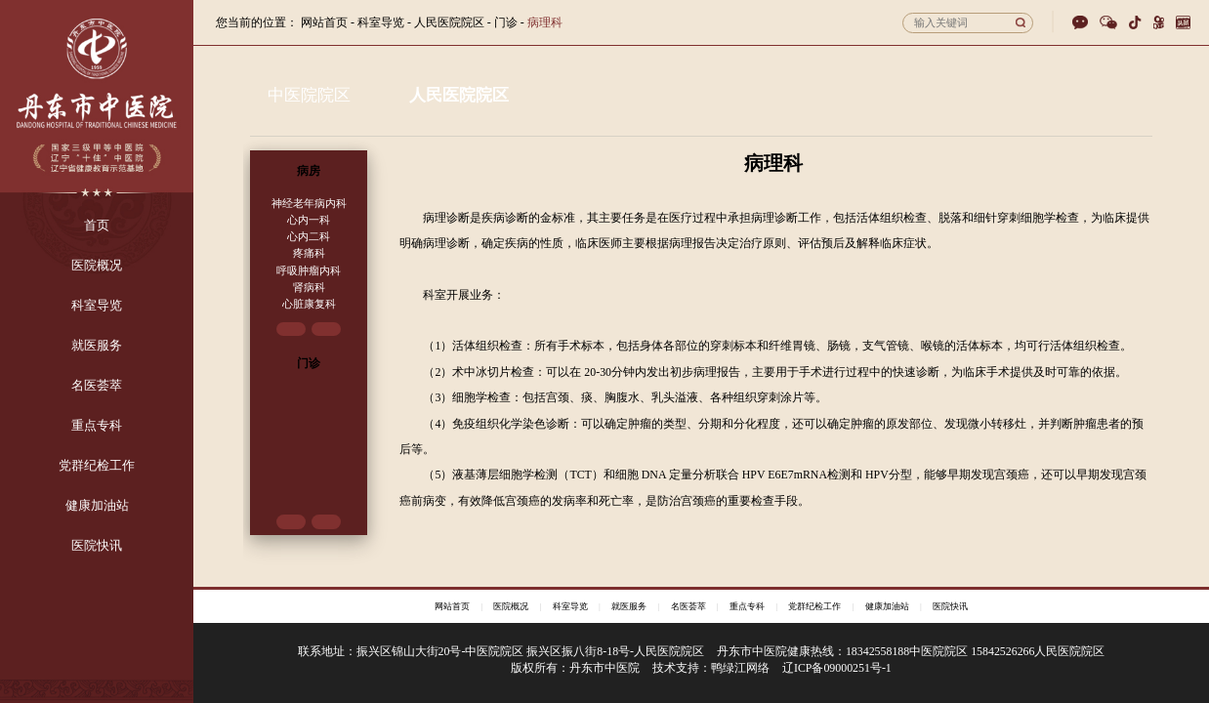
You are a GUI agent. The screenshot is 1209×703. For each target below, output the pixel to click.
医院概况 (510, 606)
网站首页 (324, 22)
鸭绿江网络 (740, 668)
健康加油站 (887, 606)
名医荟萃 (688, 606)
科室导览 (570, 606)
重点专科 (747, 606)
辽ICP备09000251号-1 (837, 668)
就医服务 (628, 606)
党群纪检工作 (814, 606)
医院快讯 (950, 606)
